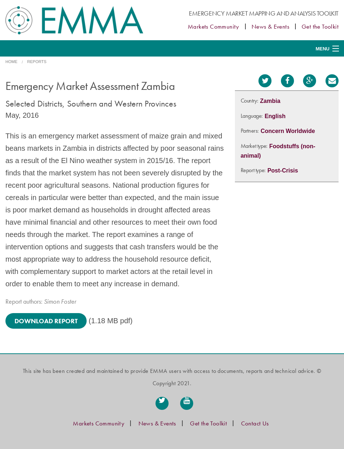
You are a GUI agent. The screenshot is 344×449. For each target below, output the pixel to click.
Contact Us (255, 423)
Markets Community (213, 26)
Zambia (270, 101)
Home (11, 61)
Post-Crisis (283, 170)
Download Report (46, 321)
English (275, 116)
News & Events (270, 26)
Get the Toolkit (320, 26)
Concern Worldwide (288, 131)
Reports (36, 61)
